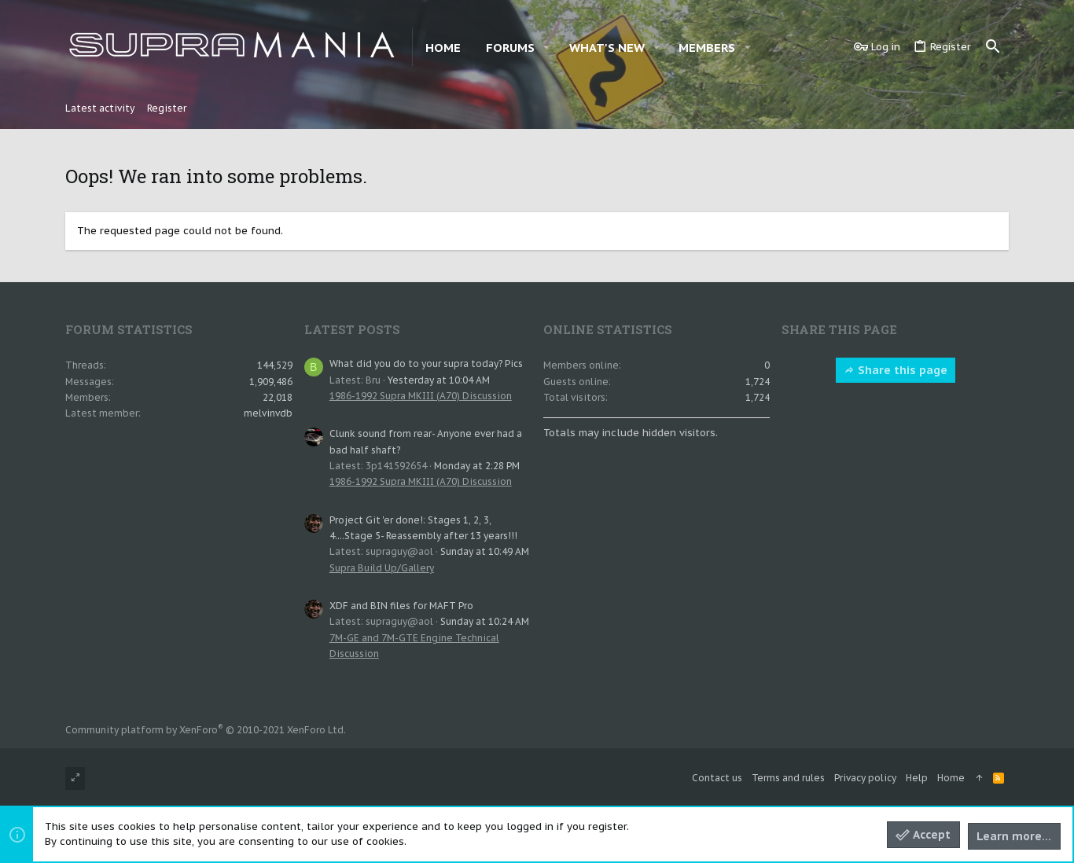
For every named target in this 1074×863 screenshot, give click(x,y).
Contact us (717, 778)
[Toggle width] (75, 778)
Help (917, 778)
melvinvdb (268, 413)
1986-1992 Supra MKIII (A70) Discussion (420, 396)
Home (951, 778)
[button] (546, 47)
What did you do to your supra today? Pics (426, 363)
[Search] (993, 47)
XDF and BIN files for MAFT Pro (401, 605)
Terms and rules (788, 778)
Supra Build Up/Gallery (381, 568)
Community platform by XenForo (205, 730)
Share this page (895, 370)
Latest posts (352, 329)
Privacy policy (865, 778)
